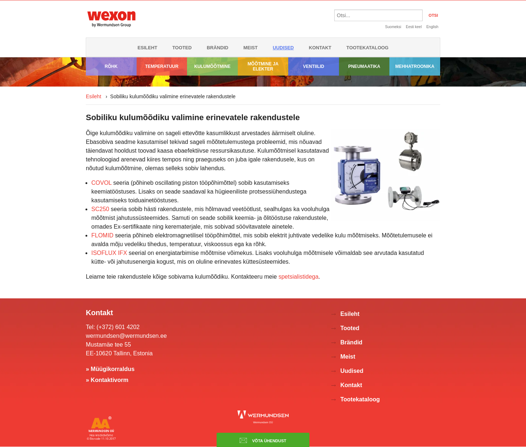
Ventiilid (313, 66)
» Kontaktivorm (107, 380)
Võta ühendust (263, 440)
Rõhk (111, 66)
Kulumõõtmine (212, 66)
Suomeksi (393, 27)
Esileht (147, 47)
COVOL (102, 183)
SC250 (100, 209)
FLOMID (102, 235)
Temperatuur (161, 66)
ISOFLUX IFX (109, 253)
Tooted (182, 47)
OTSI (433, 15)
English (432, 27)
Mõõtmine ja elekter (263, 66)
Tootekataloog (367, 47)
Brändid (217, 47)
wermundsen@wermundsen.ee (126, 336)
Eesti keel (414, 27)
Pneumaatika (364, 66)
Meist (250, 47)
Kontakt (320, 47)
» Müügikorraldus (110, 369)
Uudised (283, 47)
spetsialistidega (298, 277)
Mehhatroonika (414, 66)
